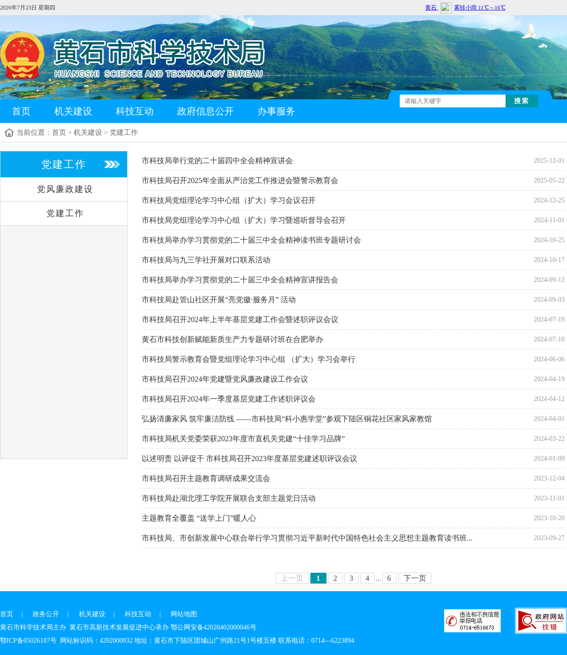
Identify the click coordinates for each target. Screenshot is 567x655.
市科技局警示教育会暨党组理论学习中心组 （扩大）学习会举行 (248, 359)
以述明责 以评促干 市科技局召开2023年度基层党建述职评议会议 (249, 458)
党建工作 (124, 132)
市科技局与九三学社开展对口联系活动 (206, 260)
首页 (21, 111)
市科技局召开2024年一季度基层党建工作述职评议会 (229, 399)
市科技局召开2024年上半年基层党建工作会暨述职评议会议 (240, 319)
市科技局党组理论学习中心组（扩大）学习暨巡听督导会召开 (244, 220)
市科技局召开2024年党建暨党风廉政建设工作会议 (225, 379)
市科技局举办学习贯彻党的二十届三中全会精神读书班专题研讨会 (251, 240)
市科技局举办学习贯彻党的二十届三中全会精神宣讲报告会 (240, 280)
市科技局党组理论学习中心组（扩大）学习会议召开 (229, 200)
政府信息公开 (205, 111)
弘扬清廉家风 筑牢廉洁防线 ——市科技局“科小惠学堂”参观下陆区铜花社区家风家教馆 (287, 419)
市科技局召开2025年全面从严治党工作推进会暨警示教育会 (240, 180)
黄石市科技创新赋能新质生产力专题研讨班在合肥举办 (232, 339)
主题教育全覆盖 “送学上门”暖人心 (199, 518)
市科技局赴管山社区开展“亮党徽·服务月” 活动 (219, 300)
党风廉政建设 (65, 189)
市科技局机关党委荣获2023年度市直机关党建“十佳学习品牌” (243, 439)
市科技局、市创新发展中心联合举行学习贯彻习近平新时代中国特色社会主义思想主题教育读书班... (307, 538)
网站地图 (184, 614)
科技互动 (135, 111)
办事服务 (276, 111)
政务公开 (46, 614)
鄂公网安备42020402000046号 (214, 627)
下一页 (415, 578)
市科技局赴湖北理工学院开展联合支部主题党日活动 (229, 498)
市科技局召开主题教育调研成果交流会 (206, 478)
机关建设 (73, 111)
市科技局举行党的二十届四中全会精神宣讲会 (217, 161)
